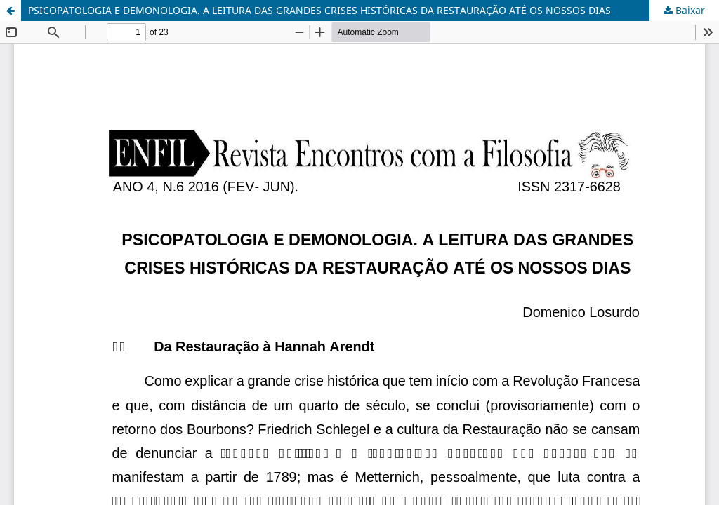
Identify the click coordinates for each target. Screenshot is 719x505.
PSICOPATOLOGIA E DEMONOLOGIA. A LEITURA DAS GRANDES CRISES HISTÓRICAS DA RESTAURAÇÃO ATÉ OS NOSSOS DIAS (319, 10)
